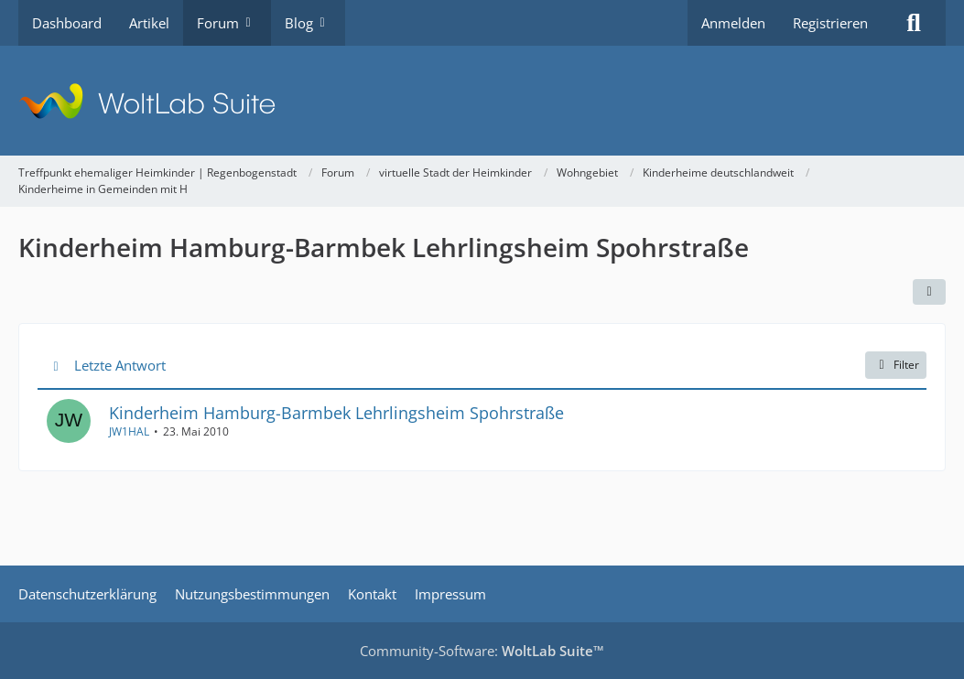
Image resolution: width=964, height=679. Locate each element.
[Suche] (914, 23)
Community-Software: (482, 650)
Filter (895, 364)
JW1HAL (129, 430)
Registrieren (830, 23)
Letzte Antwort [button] (120, 364)
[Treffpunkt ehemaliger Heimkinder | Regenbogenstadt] (482, 100)
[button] (929, 292)
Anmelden (733, 23)
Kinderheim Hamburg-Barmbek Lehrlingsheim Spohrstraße (336, 412)
